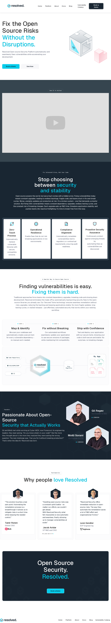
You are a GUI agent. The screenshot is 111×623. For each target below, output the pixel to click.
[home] (16, 6)
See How (30, 66)
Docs (64, 6)
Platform (48, 6)
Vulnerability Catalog (82, 6)
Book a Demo (96, 6)
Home (40, 6)
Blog (70, 6)
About (56, 6)
